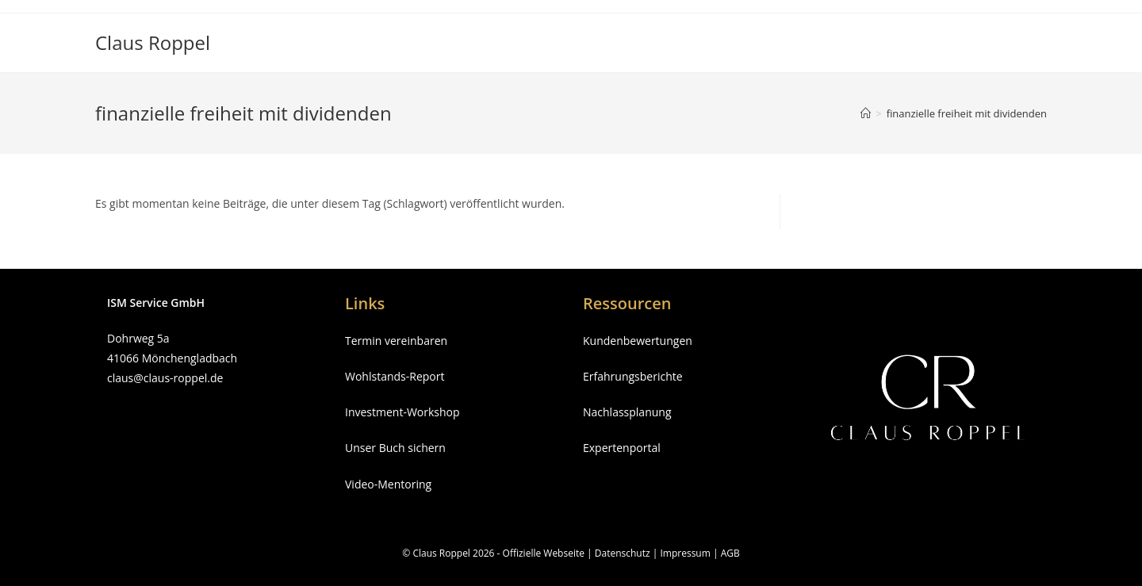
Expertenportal (622, 447)
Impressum (685, 553)
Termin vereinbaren (396, 340)
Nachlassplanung (627, 411)
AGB (730, 553)
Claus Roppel (152, 42)
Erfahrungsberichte (633, 376)
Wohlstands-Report (394, 376)
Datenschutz (622, 553)
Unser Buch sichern (395, 447)
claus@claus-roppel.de (165, 377)
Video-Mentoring (388, 484)
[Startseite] (865, 113)
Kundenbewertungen (637, 340)
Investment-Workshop (402, 411)
